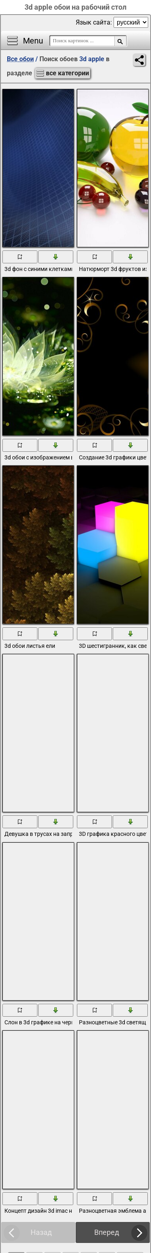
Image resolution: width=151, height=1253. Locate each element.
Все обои (20, 59)
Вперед (106, 1232)
